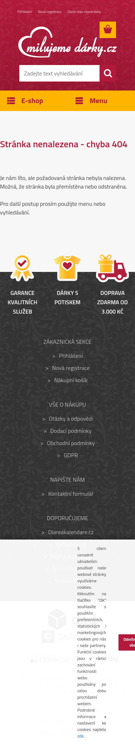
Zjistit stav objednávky (84, 11)
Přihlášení (25, 11)
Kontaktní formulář (71, 493)
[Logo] (67, 42)
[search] (108, 73)
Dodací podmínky (70, 430)
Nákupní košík (71, 380)
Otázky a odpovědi (71, 418)
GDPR (71, 455)
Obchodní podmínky (71, 443)
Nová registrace (50, 11)
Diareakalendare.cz (71, 532)
